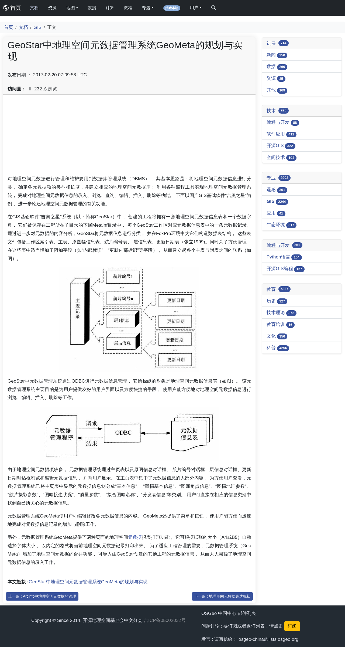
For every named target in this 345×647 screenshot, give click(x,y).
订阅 (292, 626)
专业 (279, 178)
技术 (278, 111)
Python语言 (284, 257)
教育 (279, 289)
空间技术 (281, 158)
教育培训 (281, 325)
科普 (278, 348)
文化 (277, 336)
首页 (12, 8)
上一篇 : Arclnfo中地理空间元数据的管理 (42, 596)
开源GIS (281, 146)
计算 (110, 7)
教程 (128, 7)
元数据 (135, 537)
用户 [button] (194, 7)
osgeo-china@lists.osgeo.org (268, 639)
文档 (34, 7)
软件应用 (281, 134)
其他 (277, 90)
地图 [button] (70, 7)
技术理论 (281, 313)
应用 (276, 213)
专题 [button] (146, 7)
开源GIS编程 (286, 269)
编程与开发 (283, 123)
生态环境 (281, 225)
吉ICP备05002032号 (165, 620)
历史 (277, 301)
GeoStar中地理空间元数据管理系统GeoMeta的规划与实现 (88, 581)
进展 (278, 43)
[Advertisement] (129, 137)
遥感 (277, 190)
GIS (38, 27)
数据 (92, 7)
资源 (52, 7)
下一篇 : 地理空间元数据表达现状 (222, 596)
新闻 (277, 55)
